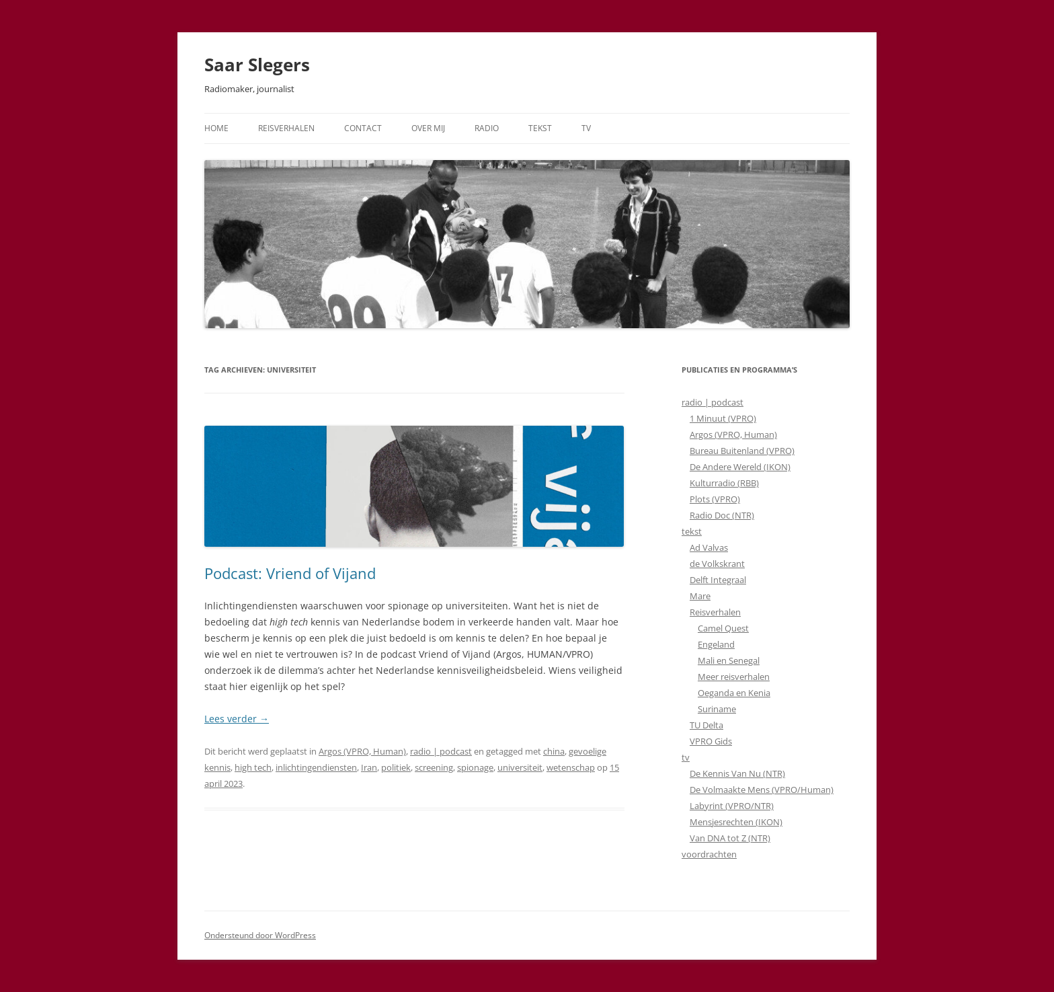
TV (586, 128)
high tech (253, 767)
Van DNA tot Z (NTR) (730, 838)
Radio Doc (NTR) (722, 515)
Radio (487, 128)
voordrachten (709, 854)
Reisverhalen (286, 128)
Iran (369, 767)
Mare (700, 596)
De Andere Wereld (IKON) (740, 467)
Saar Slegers (257, 64)
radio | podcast (441, 751)
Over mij (428, 128)
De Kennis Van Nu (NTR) (737, 773)
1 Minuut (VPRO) (723, 418)
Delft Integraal (718, 580)
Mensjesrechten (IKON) (736, 822)
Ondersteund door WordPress (260, 935)
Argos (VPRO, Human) (362, 751)
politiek (396, 767)
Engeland (716, 644)
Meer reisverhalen (734, 677)
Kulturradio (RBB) (724, 483)
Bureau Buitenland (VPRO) (742, 451)
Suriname (717, 709)
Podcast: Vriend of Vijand (290, 573)
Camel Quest (723, 628)
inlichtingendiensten (316, 767)
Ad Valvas (709, 547)
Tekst (540, 128)
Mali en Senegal (729, 660)
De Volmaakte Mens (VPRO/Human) (762, 790)
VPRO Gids (711, 741)
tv (686, 757)
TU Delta (706, 725)
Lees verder (236, 718)
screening (434, 767)
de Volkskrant (717, 564)
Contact (363, 128)
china (554, 751)
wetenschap (570, 767)
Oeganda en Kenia (734, 693)
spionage (475, 767)
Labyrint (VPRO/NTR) (732, 806)
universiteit (519, 767)
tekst (692, 531)
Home (216, 128)
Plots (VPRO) (715, 499)
